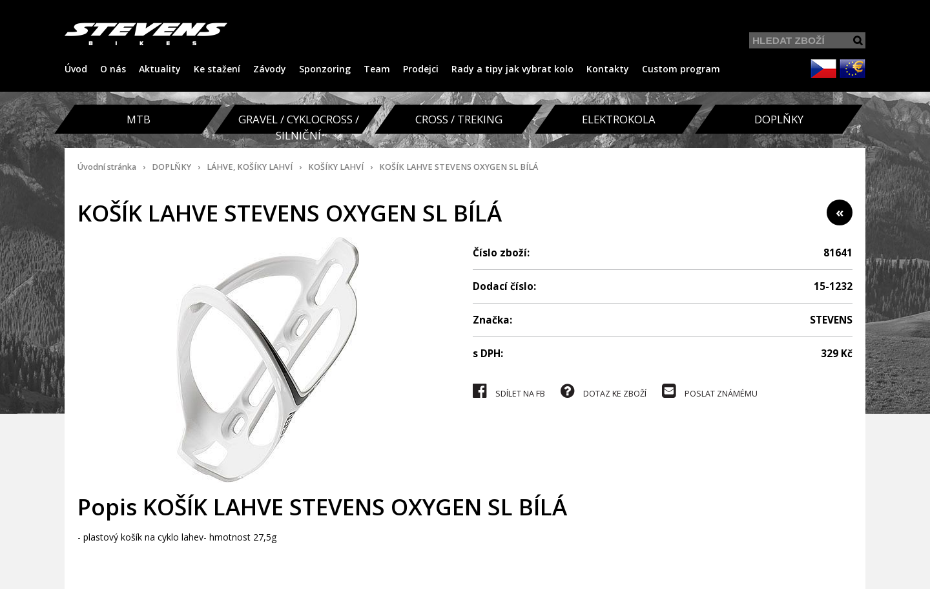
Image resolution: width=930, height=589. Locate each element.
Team (377, 69)
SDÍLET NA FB (509, 391)
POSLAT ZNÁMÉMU (710, 391)
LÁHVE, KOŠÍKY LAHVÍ (250, 166)
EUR (852, 68)
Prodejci (421, 69)
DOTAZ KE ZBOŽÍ (603, 391)
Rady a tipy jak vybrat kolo (512, 69)
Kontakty (607, 69)
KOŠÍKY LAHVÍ (336, 166)
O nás (113, 69)
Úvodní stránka (107, 166)
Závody (269, 69)
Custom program (681, 69)
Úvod (76, 69)
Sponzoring (325, 69)
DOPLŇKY (171, 166)
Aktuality (160, 69)
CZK (823, 68)
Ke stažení (217, 69)
